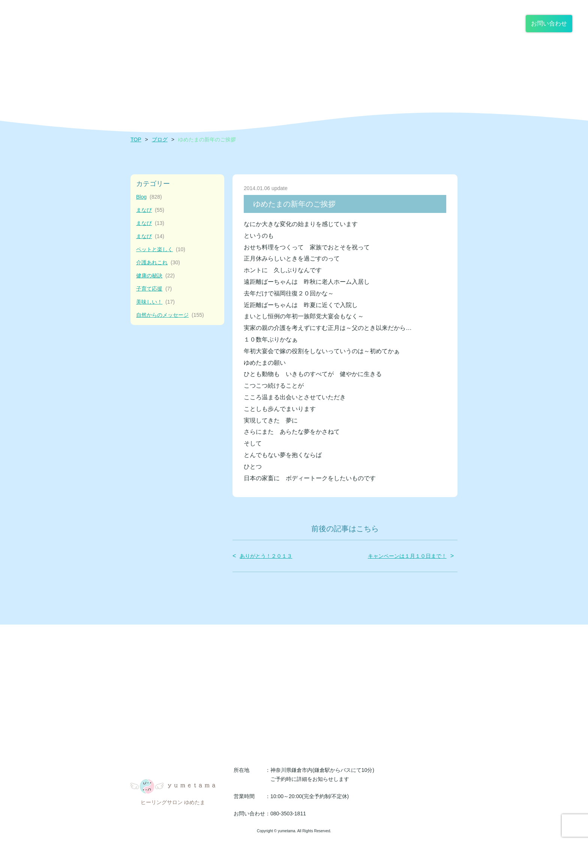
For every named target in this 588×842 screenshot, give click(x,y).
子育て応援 (154, 289)
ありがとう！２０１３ (266, 556)
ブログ (160, 139)
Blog (149, 197)
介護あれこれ (158, 263)
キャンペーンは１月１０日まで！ (407, 556)
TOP (135, 139)
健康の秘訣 (155, 276)
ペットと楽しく (160, 249)
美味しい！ (155, 302)
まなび (150, 210)
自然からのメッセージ (170, 315)
